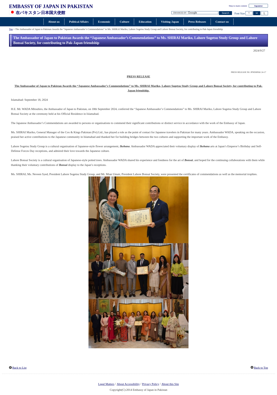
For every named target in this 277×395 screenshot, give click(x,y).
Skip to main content (238, 6)
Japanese (258, 6)
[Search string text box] (194, 12)
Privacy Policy (150, 384)
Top (11, 29)
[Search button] (225, 13)
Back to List (19, 367)
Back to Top (261, 367)
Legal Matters (106, 384)
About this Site (170, 384)
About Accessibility (128, 384)
